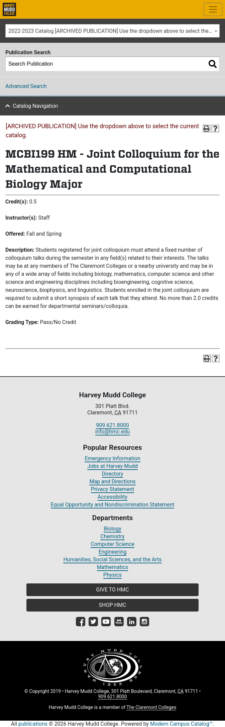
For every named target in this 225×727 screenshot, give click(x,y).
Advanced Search (26, 86)
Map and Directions (112, 481)
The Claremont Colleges (151, 707)
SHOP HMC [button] (112, 605)
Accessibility (113, 497)
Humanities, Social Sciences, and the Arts (112, 559)
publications (32, 724)
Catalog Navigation (35, 106)
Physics (112, 575)
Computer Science (112, 544)
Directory (112, 474)
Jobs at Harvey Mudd (112, 466)
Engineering (113, 552)
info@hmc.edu (112, 431)
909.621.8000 (112, 425)
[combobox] (112, 30)
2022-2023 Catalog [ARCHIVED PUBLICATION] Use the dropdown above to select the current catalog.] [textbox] (113, 31)
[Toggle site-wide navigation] (213, 9)
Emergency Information (112, 458)
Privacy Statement (112, 489)
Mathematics (112, 567)
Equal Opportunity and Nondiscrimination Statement (113, 504)
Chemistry (112, 536)
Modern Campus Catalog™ (181, 724)
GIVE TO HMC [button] (112, 589)
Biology (112, 529)
